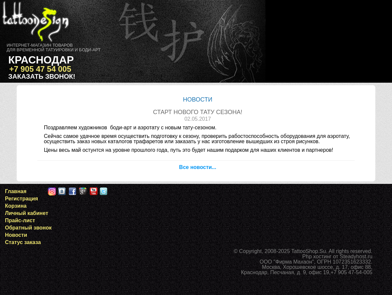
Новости (16, 235)
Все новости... (197, 167)
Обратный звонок (28, 228)
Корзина (15, 206)
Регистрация (21, 198)
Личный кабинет (26, 213)
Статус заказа (23, 242)
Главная (15, 191)
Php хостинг (317, 256)
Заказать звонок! (41, 76)
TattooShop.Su (308, 251)
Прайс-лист (20, 220)
